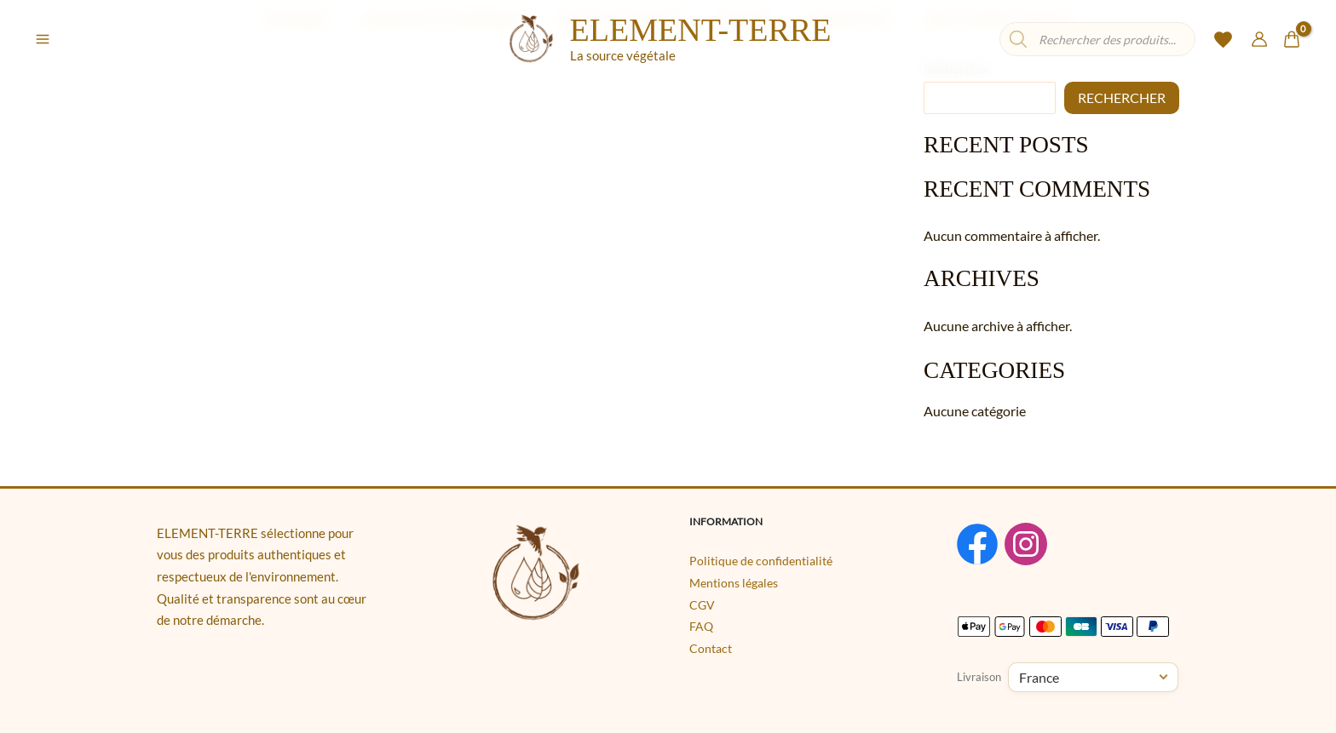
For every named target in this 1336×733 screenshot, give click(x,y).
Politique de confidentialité (760, 564)
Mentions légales (733, 586)
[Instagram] (1040, 546)
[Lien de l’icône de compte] (1259, 39)
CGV (702, 607)
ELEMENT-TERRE (701, 30)
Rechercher (1122, 97)
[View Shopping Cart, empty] (1291, 39)
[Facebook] (977, 546)
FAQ (701, 629)
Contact (710, 651)
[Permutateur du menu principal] (42, 39)
